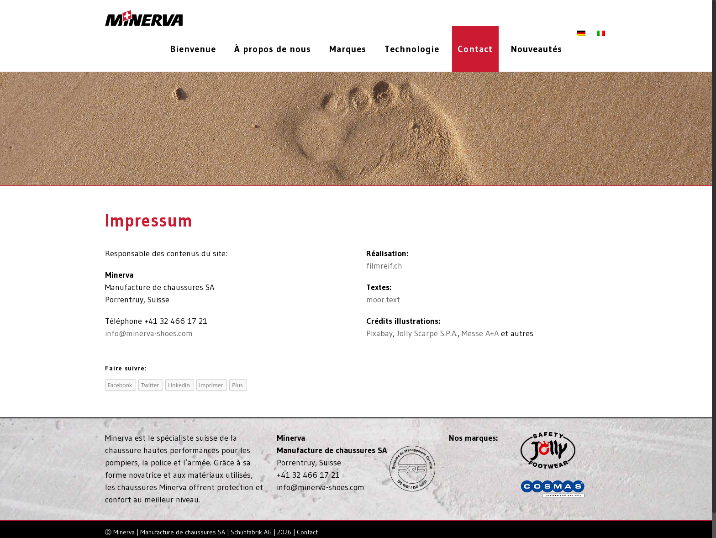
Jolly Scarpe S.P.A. (429, 333)
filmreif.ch (386, 266)
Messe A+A (481, 333)
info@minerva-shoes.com (151, 333)
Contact (309, 532)
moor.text (385, 300)
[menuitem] (199, 49)
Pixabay (381, 333)
